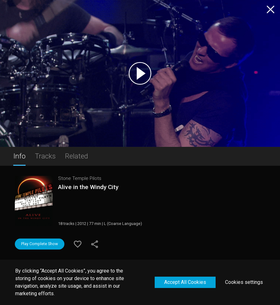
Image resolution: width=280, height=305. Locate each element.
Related (76, 156)
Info (19, 156)
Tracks (45, 156)
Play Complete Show (39, 243)
